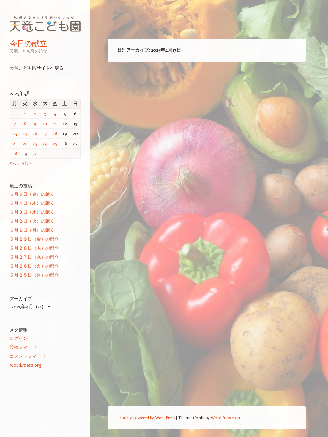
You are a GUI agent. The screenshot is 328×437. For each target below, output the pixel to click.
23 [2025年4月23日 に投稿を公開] (35, 143)
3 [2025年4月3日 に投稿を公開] (45, 113)
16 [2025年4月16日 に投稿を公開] (35, 133)
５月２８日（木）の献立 (34, 248)
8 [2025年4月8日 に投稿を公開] (25, 123)
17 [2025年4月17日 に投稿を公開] (45, 133)
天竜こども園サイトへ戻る (36, 68)
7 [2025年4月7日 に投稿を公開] (15, 123)
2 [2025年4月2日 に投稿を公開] (35, 113)
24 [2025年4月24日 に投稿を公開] (45, 143)
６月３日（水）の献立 (32, 212)
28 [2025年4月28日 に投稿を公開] (14, 153)
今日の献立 (28, 43)
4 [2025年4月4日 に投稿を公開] (55, 113)
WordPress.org (26, 365)
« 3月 (14, 162)
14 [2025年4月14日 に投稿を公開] (15, 133)
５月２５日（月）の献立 (34, 275)
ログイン (19, 338)
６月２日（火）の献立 (32, 221)
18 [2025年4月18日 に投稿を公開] (55, 133)
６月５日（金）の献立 (32, 194)
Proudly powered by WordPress (146, 417)
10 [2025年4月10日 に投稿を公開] (45, 123)
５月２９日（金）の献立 (34, 239)
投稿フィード (23, 347)
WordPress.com (225, 417)
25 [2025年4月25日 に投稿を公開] (55, 143)
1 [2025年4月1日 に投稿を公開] (25, 113)
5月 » (27, 162)
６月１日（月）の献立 (32, 230)
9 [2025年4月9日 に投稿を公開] (35, 123)
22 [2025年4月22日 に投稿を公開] (25, 143)
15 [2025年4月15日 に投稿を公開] (25, 133)
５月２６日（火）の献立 (34, 266)
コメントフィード (27, 356)
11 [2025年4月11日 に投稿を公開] (55, 123)
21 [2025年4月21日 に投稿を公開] (15, 143)
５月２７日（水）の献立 (34, 257)
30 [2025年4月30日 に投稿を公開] (35, 153)
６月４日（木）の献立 (32, 203)
